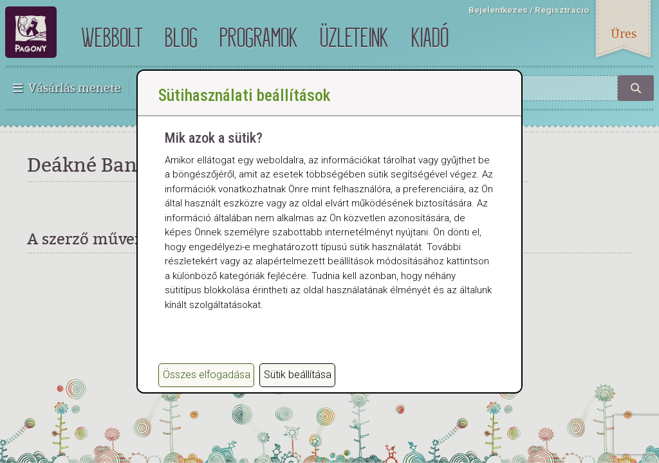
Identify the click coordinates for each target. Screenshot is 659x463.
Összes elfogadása (206, 374)
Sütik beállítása (297, 374)
